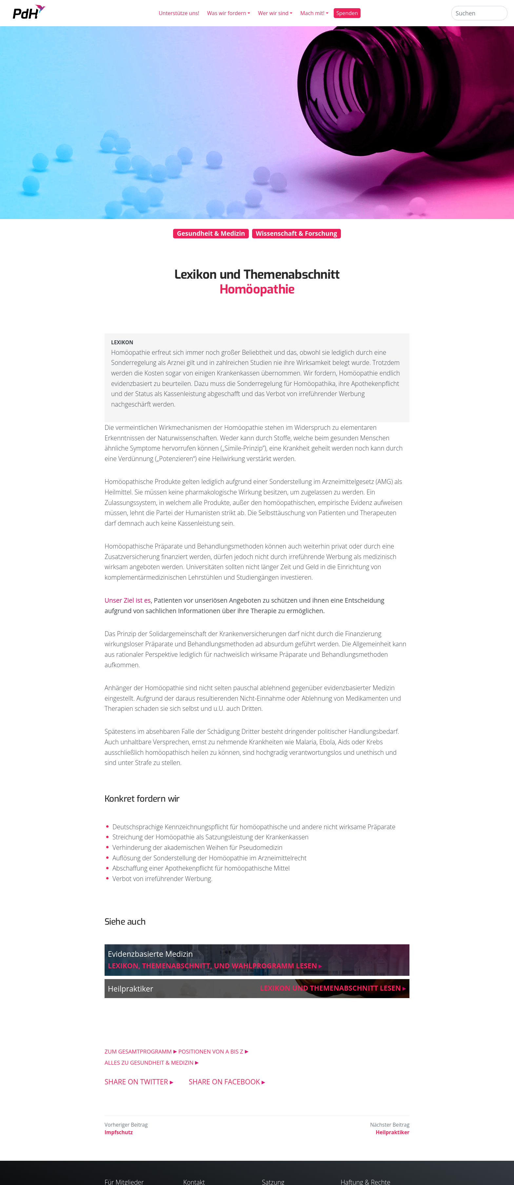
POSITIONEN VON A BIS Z (210, 1051)
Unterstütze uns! (179, 13)
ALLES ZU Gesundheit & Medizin (149, 1062)
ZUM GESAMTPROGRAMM (138, 1051)
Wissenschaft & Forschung (296, 233)
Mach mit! (312, 13)
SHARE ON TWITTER (136, 1081)
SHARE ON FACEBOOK (224, 1081)
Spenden (347, 13)
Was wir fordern (226, 13)
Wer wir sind (273, 13)
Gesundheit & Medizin (211, 233)
